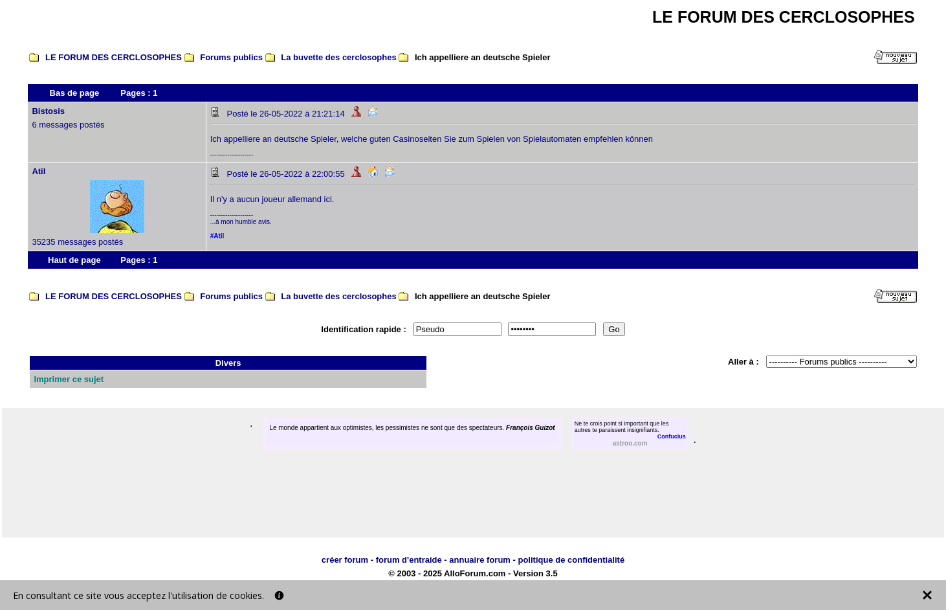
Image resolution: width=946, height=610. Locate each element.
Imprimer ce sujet (69, 379)
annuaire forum (480, 560)
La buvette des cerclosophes (338, 57)
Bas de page (75, 93)
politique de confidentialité (571, 560)
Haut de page (74, 260)
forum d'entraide (409, 560)
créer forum (345, 560)
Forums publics (231, 57)
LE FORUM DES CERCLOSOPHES (113, 57)
